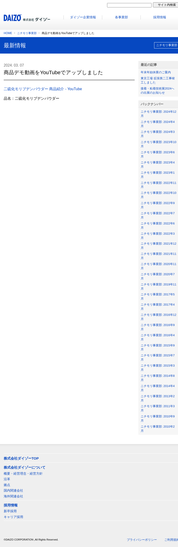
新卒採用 (10, 511)
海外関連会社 (13, 496)
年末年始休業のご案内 (156, 72)
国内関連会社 (13, 490)
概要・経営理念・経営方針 (23, 473)
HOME (8, 33)
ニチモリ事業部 (27, 33)
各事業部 (121, 17)
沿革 (7, 479)
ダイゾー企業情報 (83, 17)
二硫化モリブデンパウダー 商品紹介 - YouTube (43, 89)
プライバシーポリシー (142, 539)
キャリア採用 (13, 517)
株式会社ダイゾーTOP (21, 458)
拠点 (7, 485)
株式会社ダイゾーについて (24, 467)
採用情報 (11, 505)
